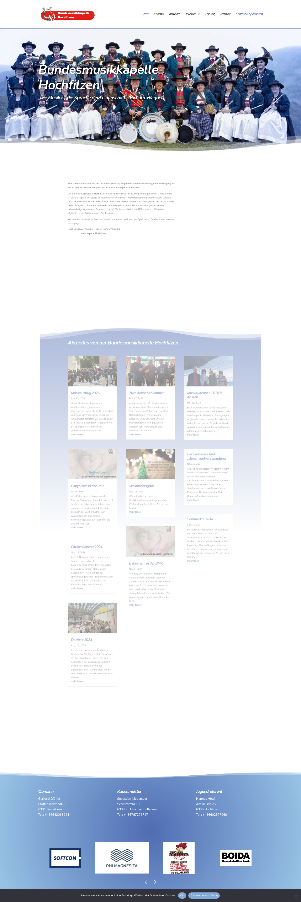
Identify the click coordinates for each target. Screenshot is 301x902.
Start (145, 14)
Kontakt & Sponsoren (249, 14)
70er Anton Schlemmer (147, 427)
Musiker (191, 14)
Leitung (210, 14)
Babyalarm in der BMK (105, 494)
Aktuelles (174, 14)
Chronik (159, 14)
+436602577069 (215, 815)
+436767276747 (136, 815)
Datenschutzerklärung (204, 895)
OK (182, 895)
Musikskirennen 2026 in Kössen (189, 429)
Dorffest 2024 (100, 604)
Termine (225, 14)
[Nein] (296, 895)
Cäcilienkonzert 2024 (104, 537)
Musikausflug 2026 (103, 427)
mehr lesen (97, 457)
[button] (155, 882)
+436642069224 (57, 815)
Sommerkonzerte (186, 517)
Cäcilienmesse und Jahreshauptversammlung (191, 472)
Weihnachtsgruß (144, 494)
